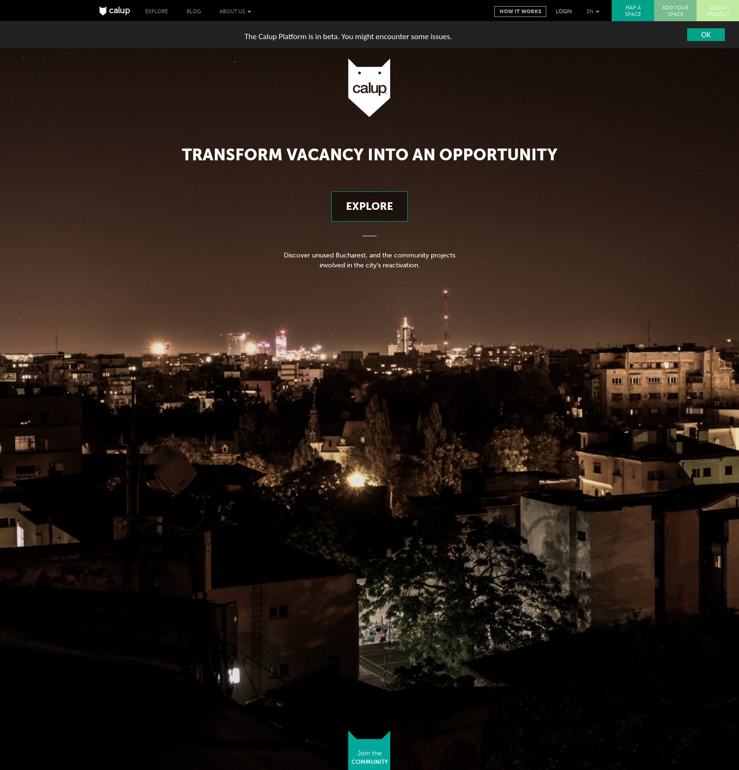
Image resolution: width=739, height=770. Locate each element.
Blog (194, 11)
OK (706, 34)
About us (235, 11)
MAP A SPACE (633, 11)
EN (593, 11)
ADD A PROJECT (718, 11)
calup (114, 11)
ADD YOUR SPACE (675, 11)
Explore (156, 11)
